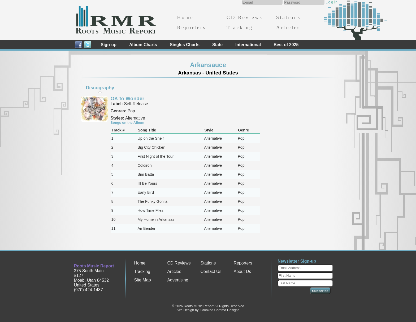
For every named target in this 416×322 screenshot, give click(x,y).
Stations (288, 17)
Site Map (142, 280)
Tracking (240, 27)
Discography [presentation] (100, 87)
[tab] (100, 87)
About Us (242, 271)
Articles (288, 27)
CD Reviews (245, 17)
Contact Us (210, 271)
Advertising (177, 280)
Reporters (191, 27)
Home (185, 17)
